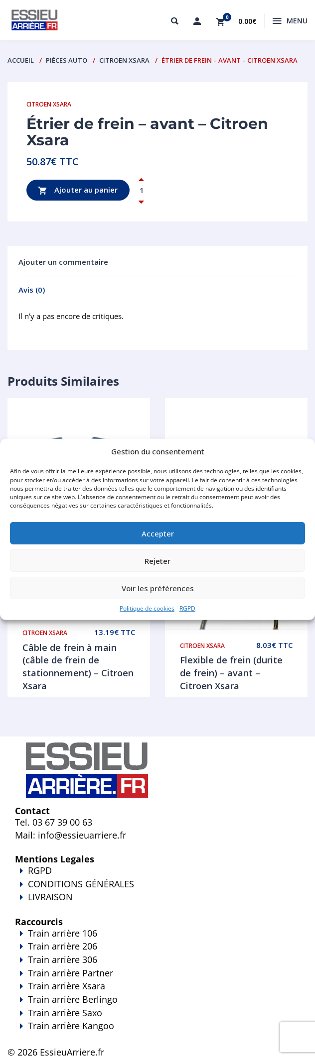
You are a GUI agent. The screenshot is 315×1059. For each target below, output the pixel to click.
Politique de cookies (147, 608)
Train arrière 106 (62, 933)
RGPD (187, 608)
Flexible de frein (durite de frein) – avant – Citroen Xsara (231, 672)
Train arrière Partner (70, 973)
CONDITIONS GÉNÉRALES (81, 884)
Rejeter (157, 560)
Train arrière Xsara (66, 986)
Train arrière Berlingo (73, 999)
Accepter (158, 533)
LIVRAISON (157, 904)
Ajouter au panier (78, 190)
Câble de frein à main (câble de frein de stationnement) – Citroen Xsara (78, 666)
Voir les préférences (158, 588)
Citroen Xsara (124, 60)
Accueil (20, 60)
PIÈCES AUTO (66, 60)
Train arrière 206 (62, 946)
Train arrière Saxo (65, 1013)
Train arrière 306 (62, 959)
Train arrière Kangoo (157, 1033)
